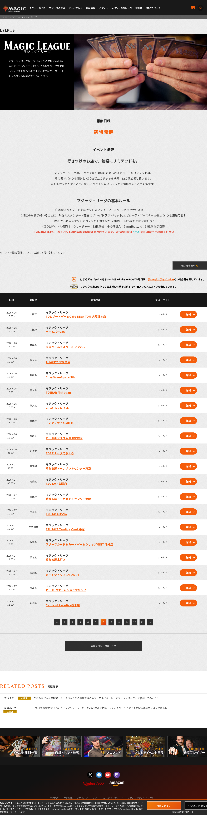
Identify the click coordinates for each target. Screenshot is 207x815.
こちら (136, 232)
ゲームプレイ (75, 8)
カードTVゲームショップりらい (66, 590)
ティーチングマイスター (161, 279)
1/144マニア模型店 (58, 362)
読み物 (138, 8)
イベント (103, 8)
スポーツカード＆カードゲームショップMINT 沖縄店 (79, 544)
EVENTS (15, 17)
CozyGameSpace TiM (61, 377)
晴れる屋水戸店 (56, 559)
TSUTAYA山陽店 (56, 483)
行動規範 (67, 797)
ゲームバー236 (55, 332)
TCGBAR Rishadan (58, 392)
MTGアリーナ (153, 8)
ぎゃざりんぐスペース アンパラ (66, 347)
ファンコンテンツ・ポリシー (142, 797)
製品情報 (90, 8)
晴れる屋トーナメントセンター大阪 (68, 499)
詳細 (188, 314)
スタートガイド (37, 8)
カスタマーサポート (113, 797)
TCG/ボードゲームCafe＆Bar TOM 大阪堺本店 (76, 316)
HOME (6, 17)
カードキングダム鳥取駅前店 (64, 438)
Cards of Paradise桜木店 (63, 605)
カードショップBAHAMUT (63, 575)
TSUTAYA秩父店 (56, 514)
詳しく (190, 811)
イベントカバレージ (121, 8)
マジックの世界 (57, 8)
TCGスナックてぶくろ (60, 453)
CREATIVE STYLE (57, 408)
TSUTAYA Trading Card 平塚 (65, 529)
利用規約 (54, 797)
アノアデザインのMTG (60, 423)
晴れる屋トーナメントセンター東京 (68, 468)
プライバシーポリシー (88, 797)
